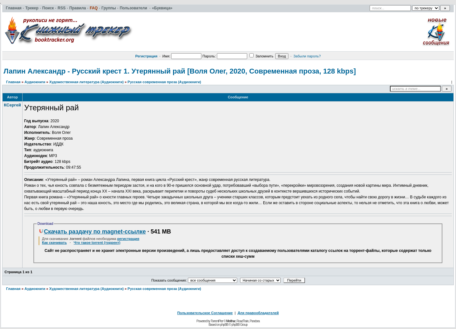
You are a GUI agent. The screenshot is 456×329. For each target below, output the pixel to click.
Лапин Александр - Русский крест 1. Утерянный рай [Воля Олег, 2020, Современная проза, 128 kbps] (180, 71)
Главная (13, 82)
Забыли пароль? (307, 56)
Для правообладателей (258, 313)
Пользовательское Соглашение (205, 313)
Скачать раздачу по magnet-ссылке (92, 231)
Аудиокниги (34, 82)
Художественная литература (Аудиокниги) (86, 82)
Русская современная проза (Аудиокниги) (164, 82)
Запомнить (261, 56)
